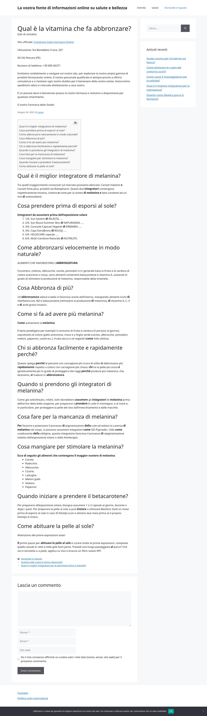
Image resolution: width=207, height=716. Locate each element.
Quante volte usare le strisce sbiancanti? (42, 562)
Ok (171, 711)
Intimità (141, 7)
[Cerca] (185, 28)
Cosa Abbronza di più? (32, 138)
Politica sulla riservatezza (33, 698)
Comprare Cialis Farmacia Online (54, 42)
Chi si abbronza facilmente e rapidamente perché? (48, 146)
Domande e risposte (175, 7)
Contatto (23, 693)
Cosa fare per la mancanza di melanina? (42, 154)
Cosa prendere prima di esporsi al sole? (42, 130)
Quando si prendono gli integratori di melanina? (47, 150)
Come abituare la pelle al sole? (36, 166)
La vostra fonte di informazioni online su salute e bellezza (72, 7)
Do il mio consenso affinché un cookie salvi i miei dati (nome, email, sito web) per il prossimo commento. (71, 659)
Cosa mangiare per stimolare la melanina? (43, 158)
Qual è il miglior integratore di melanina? (43, 126)
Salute (155, 7)
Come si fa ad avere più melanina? (39, 142)
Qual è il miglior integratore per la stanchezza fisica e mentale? (53, 565)
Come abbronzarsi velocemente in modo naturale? (48, 134)
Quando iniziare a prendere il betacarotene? (44, 162)
